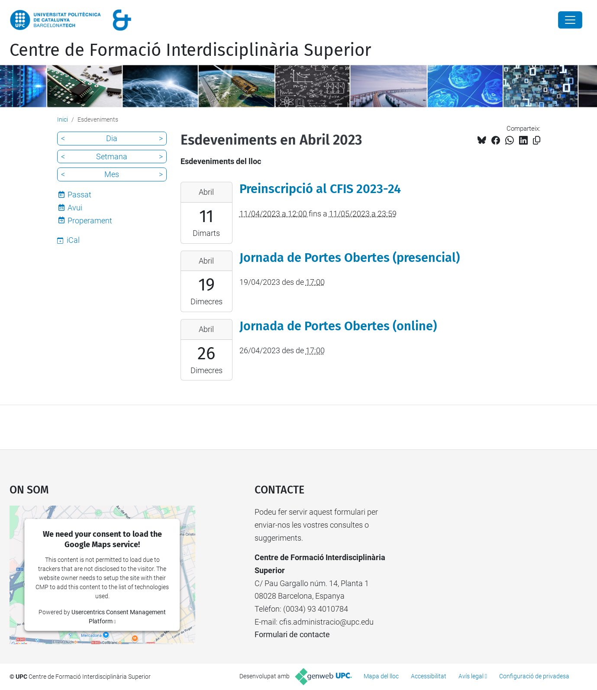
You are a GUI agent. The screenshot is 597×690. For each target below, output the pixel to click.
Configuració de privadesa (534, 676)
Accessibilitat (428, 676)
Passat (79, 194)
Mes (111, 174)
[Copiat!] (536, 140)
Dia (111, 138)
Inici (62, 119)
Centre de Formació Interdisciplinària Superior (190, 50)
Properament (90, 220)
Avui (75, 207)
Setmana (111, 156)
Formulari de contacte (292, 634)
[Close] (570, 20)
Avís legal (471, 676)
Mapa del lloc (381, 676)
